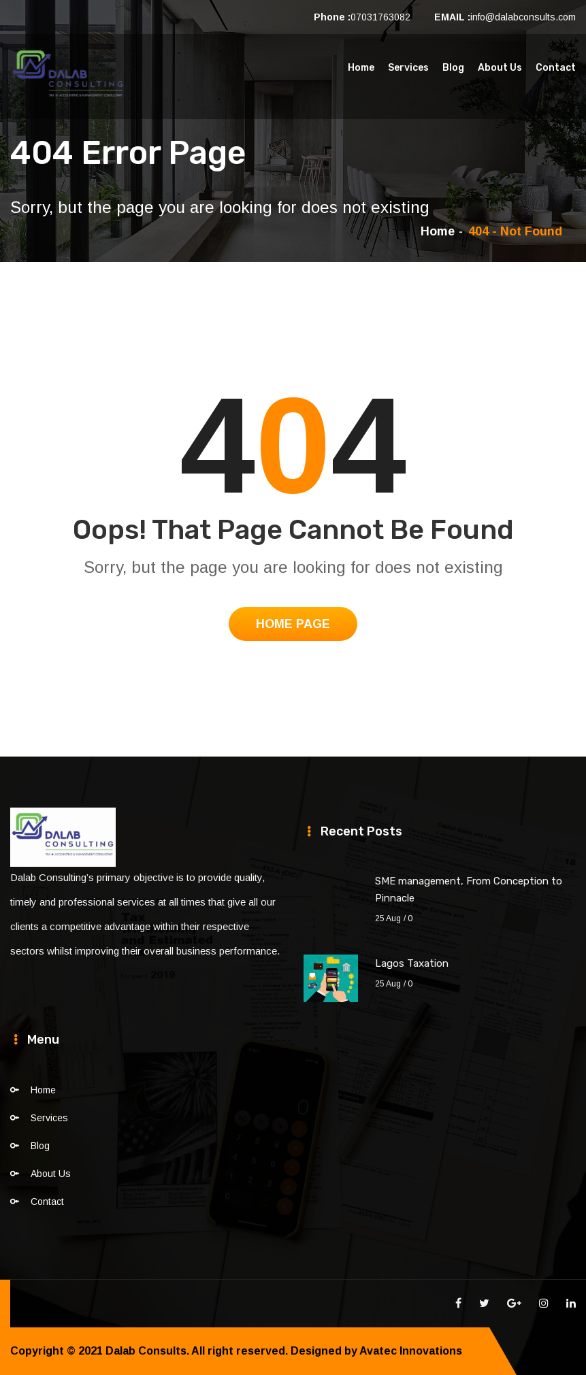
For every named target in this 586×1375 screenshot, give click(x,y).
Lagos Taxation (412, 963)
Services (408, 67)
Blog (453, 67)
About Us (500, 67)
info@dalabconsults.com (523, 17)
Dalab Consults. (147, 1351)
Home (361, 67)
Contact (556, 67)
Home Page (293, 624)
